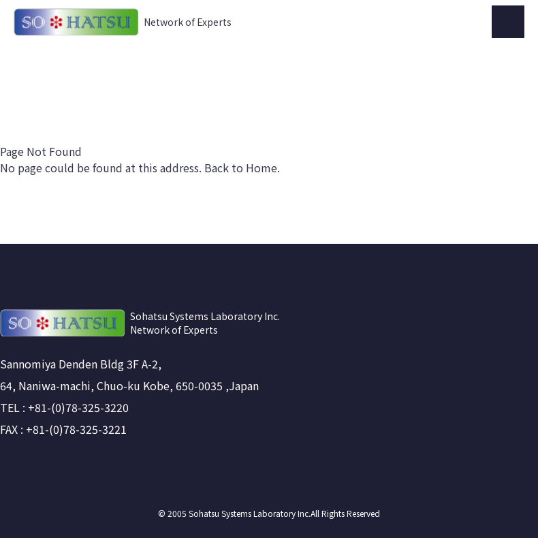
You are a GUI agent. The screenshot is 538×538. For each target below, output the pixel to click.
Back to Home (240, 167)
